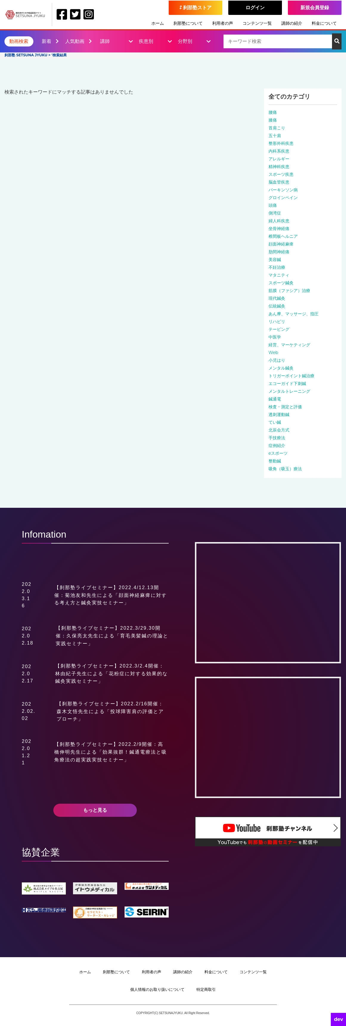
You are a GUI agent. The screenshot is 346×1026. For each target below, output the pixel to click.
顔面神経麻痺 (281, 244)
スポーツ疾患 (281, 174)
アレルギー (279, 159)
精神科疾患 (279, 166)
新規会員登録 (314, 7)
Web (273, 352)
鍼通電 (275, 399)
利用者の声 (222, 23)
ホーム (157, 23)
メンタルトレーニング (289, 391)
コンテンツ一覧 (257, 23)
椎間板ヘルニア (283, 236)
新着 (50, 41)
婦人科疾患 (279, 220)
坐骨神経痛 (279, 228)
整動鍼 (275, 461)
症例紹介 (277, 445)
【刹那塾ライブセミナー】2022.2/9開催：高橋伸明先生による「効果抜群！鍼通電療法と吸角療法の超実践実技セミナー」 (110, 752)
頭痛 (273, 205)
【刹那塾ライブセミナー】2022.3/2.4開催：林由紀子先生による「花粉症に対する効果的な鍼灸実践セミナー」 (111, 673)
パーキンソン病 (283, 190)
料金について (324, 23)
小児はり (277, 360)
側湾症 (275, 213)
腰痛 (273, 112)
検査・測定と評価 (285, 406)
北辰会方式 (279, 430)
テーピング (279, 329)
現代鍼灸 (277, 298)
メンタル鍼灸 (281, 368)
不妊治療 (277, 267)
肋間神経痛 (279, 251)
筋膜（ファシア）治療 (289, 290)
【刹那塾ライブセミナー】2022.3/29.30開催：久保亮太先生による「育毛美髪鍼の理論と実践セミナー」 (112, 635)
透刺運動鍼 (279, 414)
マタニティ (279, 275)
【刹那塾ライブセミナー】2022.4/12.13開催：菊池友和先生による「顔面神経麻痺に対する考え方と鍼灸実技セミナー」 (110, 595)
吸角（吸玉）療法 (285, 468)
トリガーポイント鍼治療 (291, 375)
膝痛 (273, 120)
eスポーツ (278, 453)
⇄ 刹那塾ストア (195, 7)
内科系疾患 (279, 151)
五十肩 (275, 135)
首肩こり (277, 128)
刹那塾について (188, 23)
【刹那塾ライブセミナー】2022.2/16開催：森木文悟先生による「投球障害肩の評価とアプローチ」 (110, 711)
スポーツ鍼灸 (281, 282)
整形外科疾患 (281, 143)
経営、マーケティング (289, 344)
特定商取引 (206, 989)
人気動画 (78, 41)
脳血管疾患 (279, 182)
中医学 (275, 337)
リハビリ (277, 321)
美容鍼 (275, 259)
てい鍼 (275, 422)
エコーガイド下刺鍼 (287, 383)
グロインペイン (283, 197)
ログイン (255, 7)
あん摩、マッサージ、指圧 (294, 313)
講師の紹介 (291, 23)
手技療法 (277, 437)
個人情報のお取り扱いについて (157, 989)
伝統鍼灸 (277, 306)
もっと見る (95, 810)
